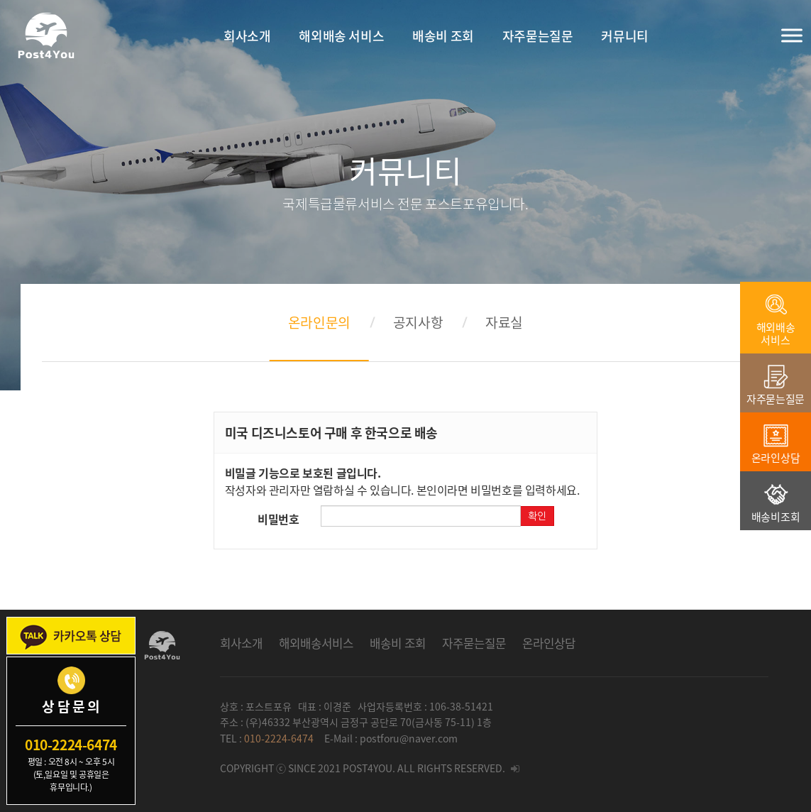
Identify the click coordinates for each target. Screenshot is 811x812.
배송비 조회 (398, 643)
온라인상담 (548, 643)
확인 (537, 516)
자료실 (504, 322)
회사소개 (241, 643)
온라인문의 (319, 322)
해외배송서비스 (316, 643)
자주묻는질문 (474, 643)
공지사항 (418, 322)
